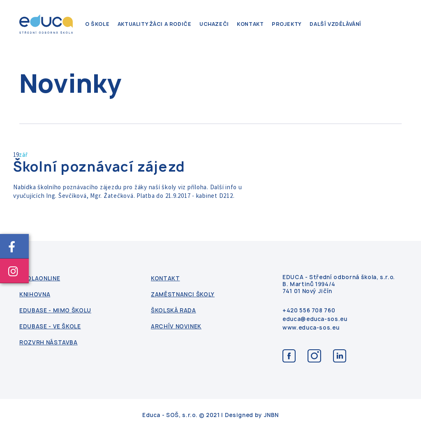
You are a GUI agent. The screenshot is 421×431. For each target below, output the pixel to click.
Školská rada (173, 310)
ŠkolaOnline (39, 278)
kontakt (250, 24)
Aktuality (133, 24)
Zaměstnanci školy (183, 294)
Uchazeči (214, 24)
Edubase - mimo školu (55, 310)
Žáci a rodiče (170, 24)
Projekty (287, 24)
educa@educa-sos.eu (314, 319)
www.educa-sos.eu (310, 327)
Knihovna (34, 294)
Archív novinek (176, 326)
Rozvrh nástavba (48, 342)
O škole (97, 24)
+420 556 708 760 (308, 310)
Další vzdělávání (335, 24)
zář (23, 154)
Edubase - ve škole (50, 326)
